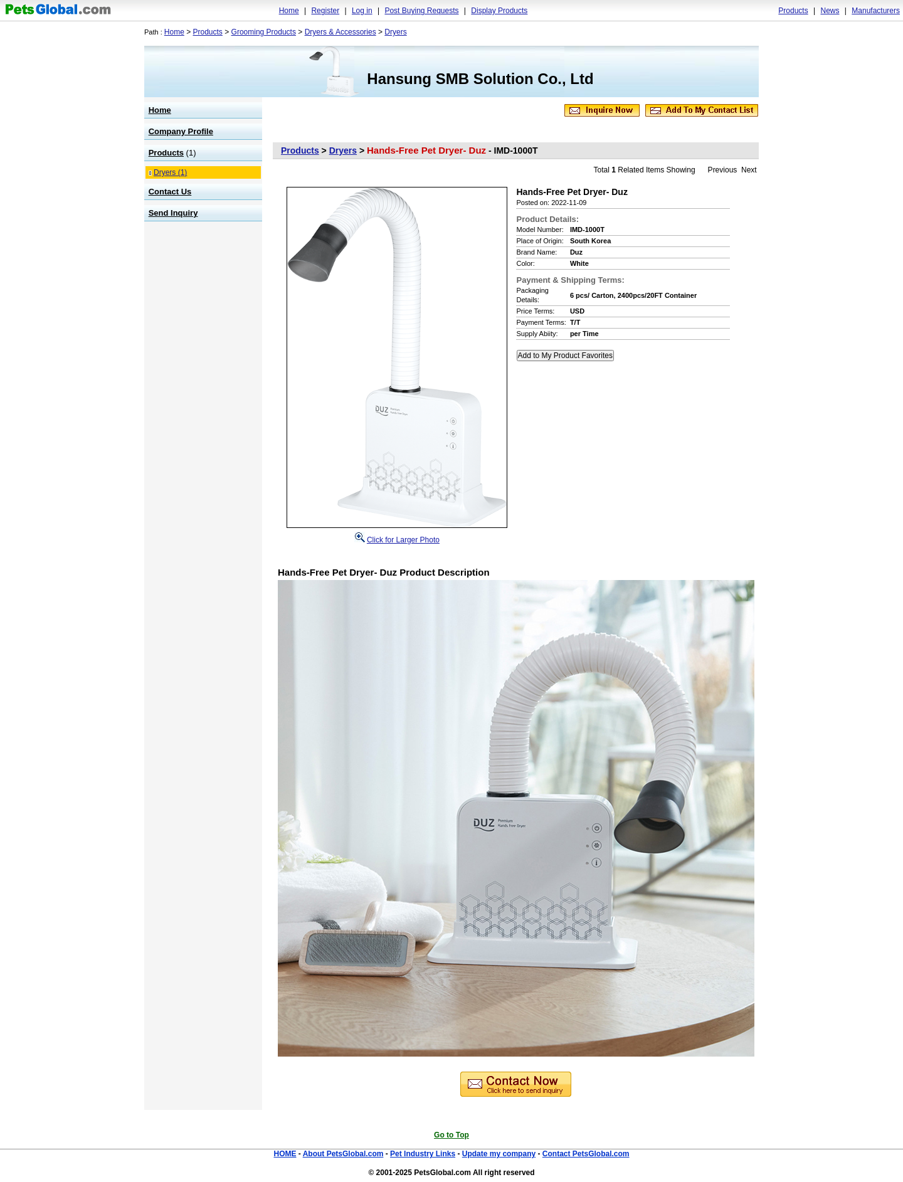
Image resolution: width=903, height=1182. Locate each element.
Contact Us (170, 191)
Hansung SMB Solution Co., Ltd (480, 78)
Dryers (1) (170, 172)
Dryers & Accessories (340, 32)
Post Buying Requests (421, 10)
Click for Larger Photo (403, 540)
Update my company (499, 1153)
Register (325, 10)
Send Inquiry (173, 213)
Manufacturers (876, 10)
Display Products (499, 10)
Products (793, 10)
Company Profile (181, 131)
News (829, 10)
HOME (284, 1153)
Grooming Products (263, 32)
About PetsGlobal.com (343, 1153)
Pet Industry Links (422, 1153)
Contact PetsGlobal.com (586, 1153)
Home (289, 10)
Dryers (395, 32)
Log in (362, 10)
